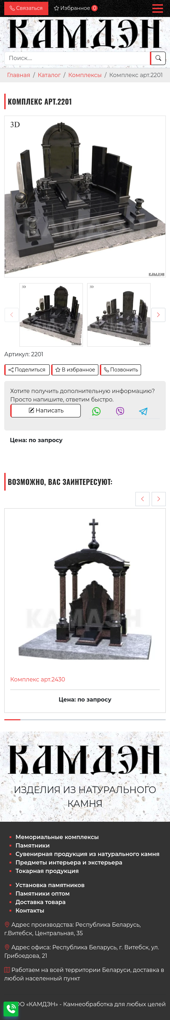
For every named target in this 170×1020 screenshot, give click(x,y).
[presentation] (12, 315)
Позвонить (121, 370)
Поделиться (26, 370)
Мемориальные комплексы (57, 837)
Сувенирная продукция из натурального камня (87, 854)
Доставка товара (41, 902)
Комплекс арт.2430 (37, 679)
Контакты (30, 910)
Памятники (33, 845)
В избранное (75, 370)
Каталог (49, 75)
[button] (157, 8)
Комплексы (85, 75)
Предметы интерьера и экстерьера (69, 862)
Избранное (76, 8)
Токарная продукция (47, 871)
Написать (46, 410)
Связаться (26, 8)
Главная (18, 75)
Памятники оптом (43, 893)
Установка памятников (50, 885)
